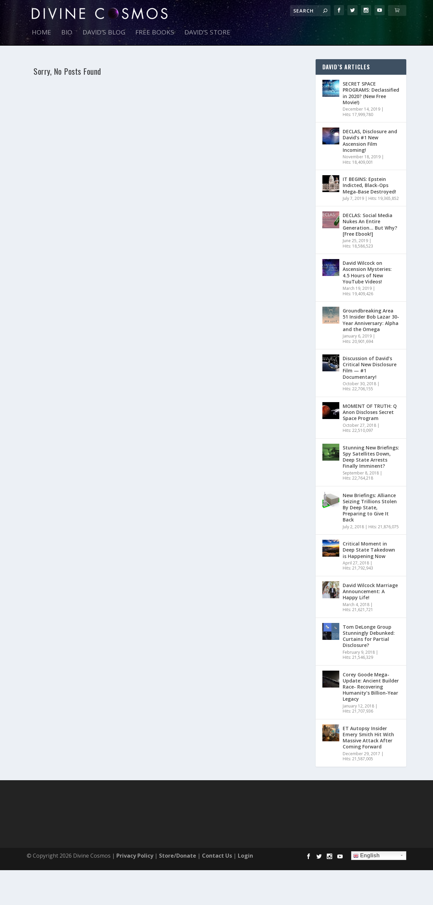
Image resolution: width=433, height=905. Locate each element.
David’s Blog (104, 33)
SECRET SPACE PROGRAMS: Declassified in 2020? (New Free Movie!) (371, 93)
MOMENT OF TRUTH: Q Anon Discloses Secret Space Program (370, 412)
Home (41, 33)
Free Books (154, 33)
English (366, 856)
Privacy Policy (134, 855)
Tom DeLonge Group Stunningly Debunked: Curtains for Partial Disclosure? (369, 636)
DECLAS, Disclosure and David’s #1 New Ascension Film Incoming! (370, 140)
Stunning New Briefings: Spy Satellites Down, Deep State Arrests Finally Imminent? (371, 456)
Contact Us (217, 855)
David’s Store (207, 33)
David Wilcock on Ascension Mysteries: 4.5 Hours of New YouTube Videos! (367, 272)
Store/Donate (177, 855)
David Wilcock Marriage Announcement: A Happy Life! (370, 591)
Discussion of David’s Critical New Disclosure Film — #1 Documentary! (369, 367)
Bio (66, 33)
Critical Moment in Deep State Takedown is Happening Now (369, 549)
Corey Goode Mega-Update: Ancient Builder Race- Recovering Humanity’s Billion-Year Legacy (371, 686)
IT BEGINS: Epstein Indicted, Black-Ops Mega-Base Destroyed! (369, 185)
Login (245, 855)
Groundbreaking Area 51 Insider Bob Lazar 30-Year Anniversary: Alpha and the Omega (371, 319)
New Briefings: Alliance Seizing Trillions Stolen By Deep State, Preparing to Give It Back (370, 507)
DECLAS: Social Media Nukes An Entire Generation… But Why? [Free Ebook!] (370, 224)
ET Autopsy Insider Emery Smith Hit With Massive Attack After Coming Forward (368, 737)
